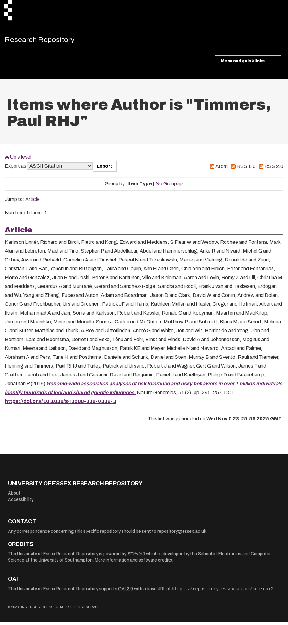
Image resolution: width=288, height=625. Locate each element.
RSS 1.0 (246, 169)
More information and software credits (133, 563)
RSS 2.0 (273, 169)
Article (32, 202)
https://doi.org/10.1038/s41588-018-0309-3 (60, 404)
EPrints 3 (136, 556)
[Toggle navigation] (248, 64)
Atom (221, 169)
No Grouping (169, 186)
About (14, 496)
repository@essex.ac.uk (181, 534)
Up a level (20, 159)
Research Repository (49, 41)
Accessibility (20, 502)
